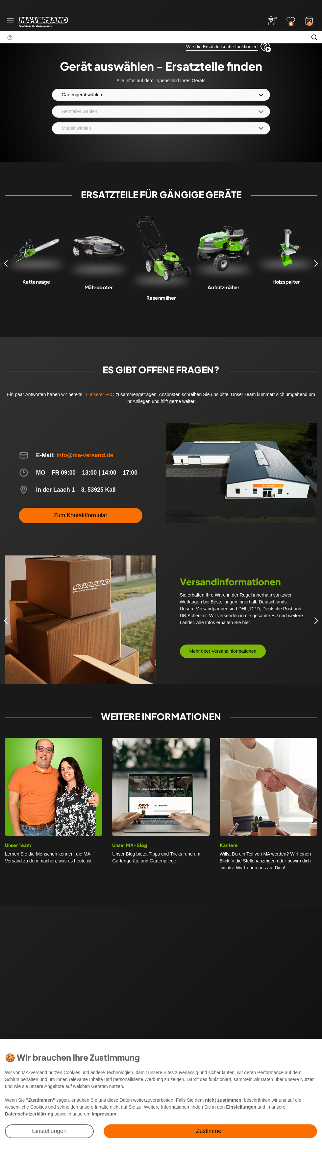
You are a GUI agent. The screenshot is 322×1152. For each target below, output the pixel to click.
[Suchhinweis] (10, 37)
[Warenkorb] (309, 20)
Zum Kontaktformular (80, 515)
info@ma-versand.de (85, 455)
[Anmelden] (272, 20)
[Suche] (314, 37)
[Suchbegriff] (153, 37)
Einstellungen (49, 1131)
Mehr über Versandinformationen (223, 651)
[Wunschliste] (290, 20)
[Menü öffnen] (10, 21)
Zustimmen (210, 1131)
